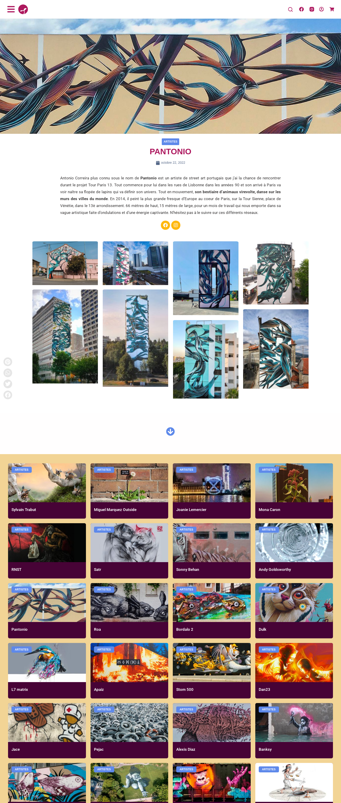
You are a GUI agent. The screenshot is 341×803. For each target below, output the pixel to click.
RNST (16, 569)
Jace (15, 749)
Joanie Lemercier (191, 509)
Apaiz (99, 689)
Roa (97, 629)
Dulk (262, 629)
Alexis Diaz (185, 749)
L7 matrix (19, 689)
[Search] (290, 9)
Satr (97, 569)
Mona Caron (269, 509)
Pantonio (19, 629)
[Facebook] (301, 9)
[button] (7, 395)
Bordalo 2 (184, 629)
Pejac (99, 749)
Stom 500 (184, 689)
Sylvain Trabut (23, 509)
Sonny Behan (187, 569)
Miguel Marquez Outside (115, 509)
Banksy (265, 749)
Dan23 (264, 689)
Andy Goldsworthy (275, 569)
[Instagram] (312, 9)
